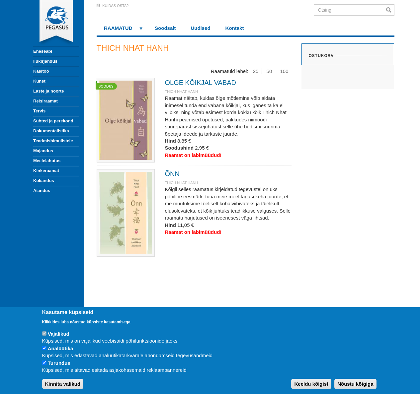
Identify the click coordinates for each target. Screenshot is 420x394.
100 (284, 71)
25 (256, 71)
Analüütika (60, 348)
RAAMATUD (120, 30)
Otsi (390, 10)
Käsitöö (41, 71)
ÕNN (172, 173)
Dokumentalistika (51, 130)
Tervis (39, 110)
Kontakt (234, 28)
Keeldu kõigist (311, 384)
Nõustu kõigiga (355, 384)
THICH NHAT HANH (181, 92)
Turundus (59, 363)
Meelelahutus (46, 160)
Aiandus (41, 190)
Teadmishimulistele (53, 140)
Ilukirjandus (45, 61)
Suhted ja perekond (53, 120)
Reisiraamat (45, 100)
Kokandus (43, 180)
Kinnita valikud (63, 384)
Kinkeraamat (46, 170)
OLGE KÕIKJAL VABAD (200, 82)
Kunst (39, 81)
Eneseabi (42, 51)
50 (269, 71)
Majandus (43, 150)
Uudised (200, 28)
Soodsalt (165, 28)
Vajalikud (58, 334)
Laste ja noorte (48, 91)
